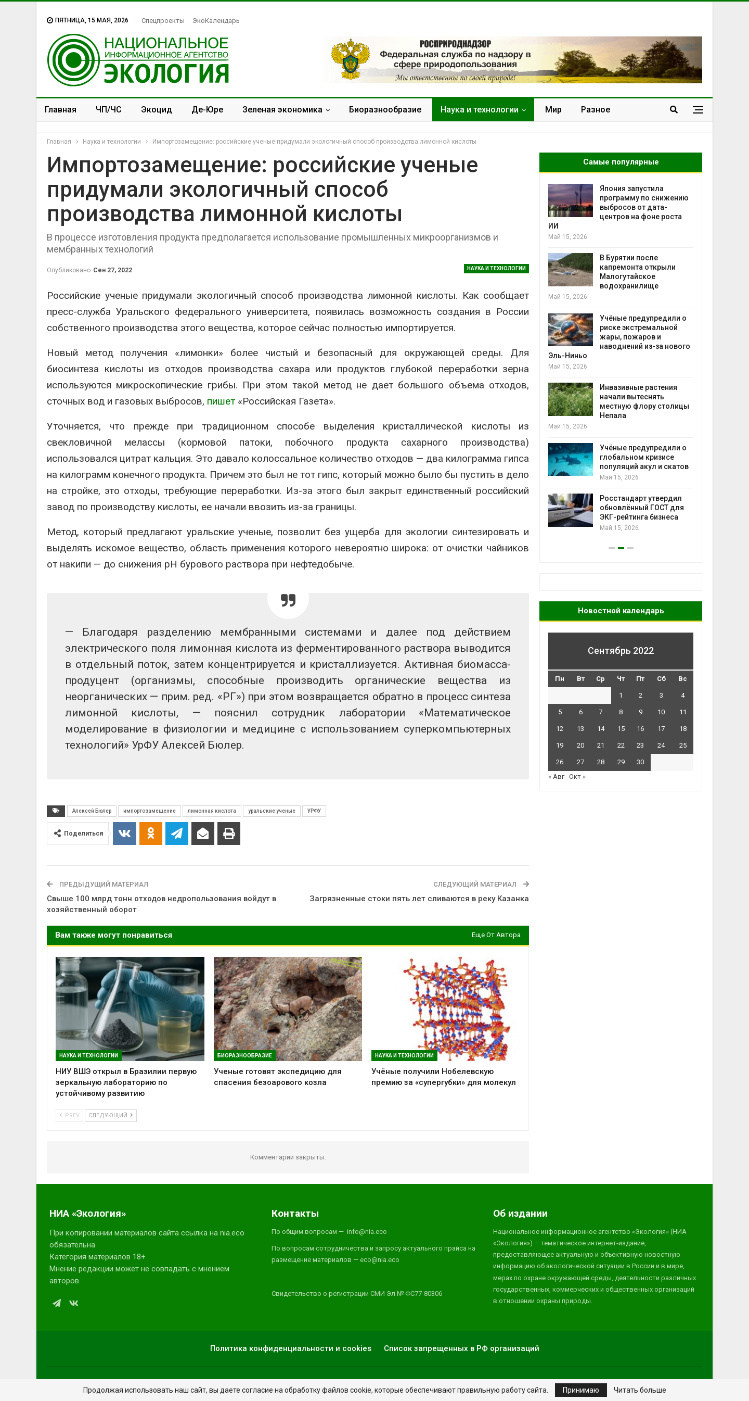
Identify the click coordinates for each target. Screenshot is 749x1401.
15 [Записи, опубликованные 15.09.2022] (621, 729)
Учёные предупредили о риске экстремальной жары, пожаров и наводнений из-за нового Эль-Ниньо (619, 337)
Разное (595, 110)
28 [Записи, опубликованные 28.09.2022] (600, 762)
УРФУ (314, 811)
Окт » (577, 776)
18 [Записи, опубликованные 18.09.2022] (683, 729)
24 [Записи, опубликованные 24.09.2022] (661, 745)
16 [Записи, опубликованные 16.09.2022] (640, 729)
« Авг (556, 776)
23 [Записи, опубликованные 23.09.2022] (640, 745)
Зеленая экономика (282, 110)
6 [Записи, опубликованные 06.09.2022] (581, 712)
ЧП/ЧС (109, 110)
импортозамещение (149, 811)
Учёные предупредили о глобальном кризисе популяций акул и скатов (644, 457)
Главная (60, 110)
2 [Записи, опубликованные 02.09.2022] (640, 695)
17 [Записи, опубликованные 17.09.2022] (661, 729)
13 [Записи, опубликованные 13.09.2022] (580, 729)
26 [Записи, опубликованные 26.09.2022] (559, 762)
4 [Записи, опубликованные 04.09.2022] (683, 695)
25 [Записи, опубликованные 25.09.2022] (683, 745)
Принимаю (581, 1390)
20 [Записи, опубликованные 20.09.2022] (580, 745)
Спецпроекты (163, 20)
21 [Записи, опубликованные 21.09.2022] (600, 745)
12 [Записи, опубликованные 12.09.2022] (559, 729)
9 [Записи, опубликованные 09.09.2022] (640, 712)
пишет (221, 401)
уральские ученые (271, 811)
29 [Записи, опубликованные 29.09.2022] (621, 762)
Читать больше (640, 1390)
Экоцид (156, 110)
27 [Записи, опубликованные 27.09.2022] (580, 762)
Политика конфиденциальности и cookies (290, 1348)
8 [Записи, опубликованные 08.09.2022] (621, 712)
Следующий (110, 1115)
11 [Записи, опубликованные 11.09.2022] (683, 712)
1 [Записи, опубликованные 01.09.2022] (621, 695)
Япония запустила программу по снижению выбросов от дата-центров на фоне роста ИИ (618, 207)
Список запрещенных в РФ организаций (461, 1348)
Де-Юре (207, 110)
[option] (620, 358)
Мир (553, 110)
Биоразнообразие (385, 110)
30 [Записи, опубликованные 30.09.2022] (640, 762)
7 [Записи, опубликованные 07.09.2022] (600, 712)
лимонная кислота (212, 811)
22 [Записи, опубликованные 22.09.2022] (621, 745)
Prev (69, 1115)
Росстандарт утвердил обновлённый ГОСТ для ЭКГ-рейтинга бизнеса (642, 507)
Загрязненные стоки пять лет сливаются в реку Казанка (419, 898)
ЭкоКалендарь (216, 20)
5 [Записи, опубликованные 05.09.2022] (560, 712)
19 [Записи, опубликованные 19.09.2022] (559, 745)
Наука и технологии (480, 110)
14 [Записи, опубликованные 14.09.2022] (600, 729)
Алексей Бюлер (91, 811)
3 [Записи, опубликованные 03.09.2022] (661, 695)
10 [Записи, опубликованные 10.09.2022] (661, 712)
